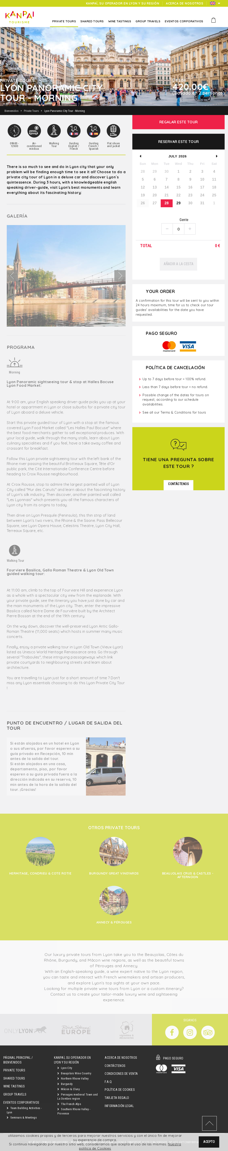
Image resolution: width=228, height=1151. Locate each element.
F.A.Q (108, 1082)
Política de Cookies (120, 1090)
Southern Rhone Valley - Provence (73, 1111)
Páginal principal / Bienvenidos (18, 1060)
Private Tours (14, 1070)
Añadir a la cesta (178, 264)
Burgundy (65, 1084)
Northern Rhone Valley (72, 1078)
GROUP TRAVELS (14, 1094)
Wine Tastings (14, 1086)
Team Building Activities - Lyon (24, 1110)
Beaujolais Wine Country (74, 1073)
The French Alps (69, 1104)
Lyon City (64, 1068)
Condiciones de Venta (121, 1074)
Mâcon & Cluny (68, 1089)
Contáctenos (115, 1066)
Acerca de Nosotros (121, 1058)
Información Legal (119, 1106)
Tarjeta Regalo (117, 1098)
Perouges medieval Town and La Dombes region (77, 1096)
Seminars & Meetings (22, 1117)
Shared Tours (14, 1078)
